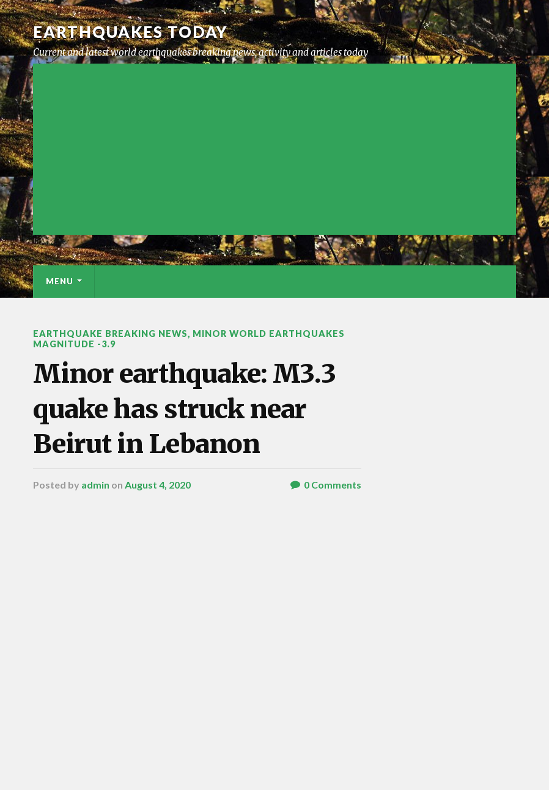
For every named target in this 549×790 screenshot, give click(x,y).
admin (95, 484)
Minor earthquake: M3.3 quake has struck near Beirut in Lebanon (184, 408)
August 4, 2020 (158, 484)
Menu (59, 281)
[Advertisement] (274, 149)
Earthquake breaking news (110, 333)
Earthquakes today (130, 32)
